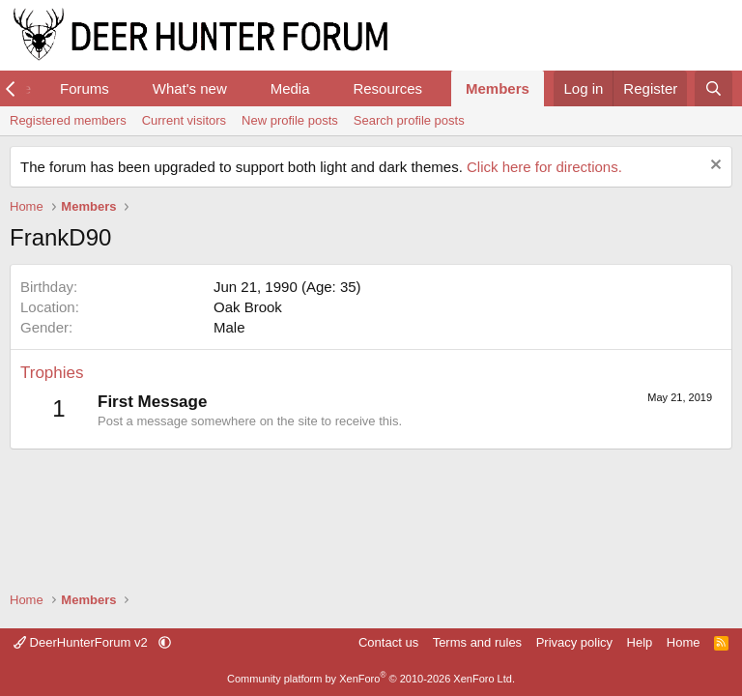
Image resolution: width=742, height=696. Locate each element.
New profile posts (290, 120)
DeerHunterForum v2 (82, 642)
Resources (387, 88)
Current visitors (184, 120)
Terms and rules (477, 642)
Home (683, 642)
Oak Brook (248, 307)
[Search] (713, 88)
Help (640, 642)
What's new (190, 88)
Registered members (68, 120)
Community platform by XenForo (371, 678)
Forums (84, 88)
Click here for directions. (544, 167)
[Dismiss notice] (713, 167)
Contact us (388, 642)
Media (290, 88)
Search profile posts (409, 120)
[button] (124, 88)
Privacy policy (574, 642)
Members (497, 88)
